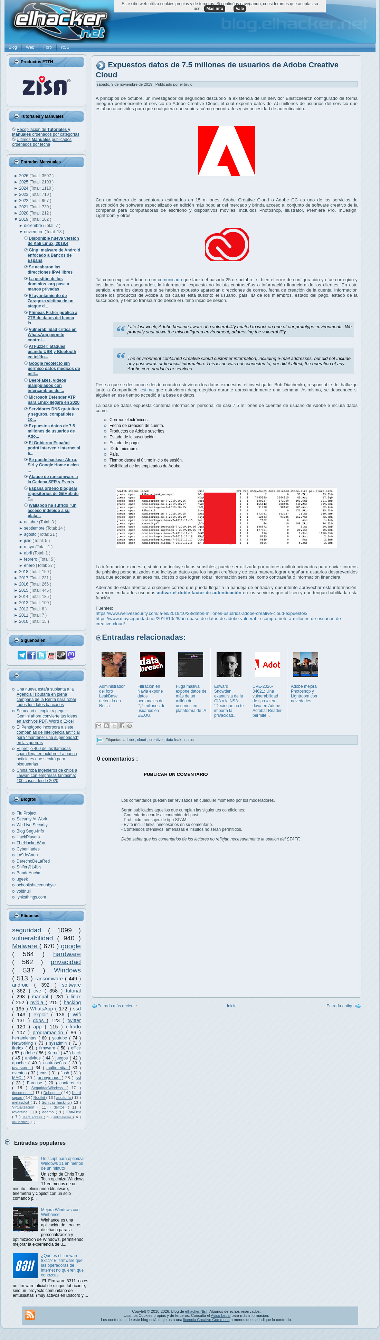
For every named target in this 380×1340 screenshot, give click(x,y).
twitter (74, 1020)
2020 (24, 213)
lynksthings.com (31, 897)
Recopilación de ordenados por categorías (45, 132)
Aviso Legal (220, 1315)
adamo (49, 1112)
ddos (40, 1020)
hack (76, 1053)
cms (44, 1073)
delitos (61, 1107)
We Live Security (32, 825)
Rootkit (40, 1097)
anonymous (50, 1077)
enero (30, 565)
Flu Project (26, 813)
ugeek (22, 879)
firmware (48, 1048)
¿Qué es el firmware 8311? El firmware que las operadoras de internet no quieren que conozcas (62, 1265)
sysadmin (59, 1043)
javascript (22, 1067)
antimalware (63, 1117)
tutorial (73, 991)
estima (148, 389)
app (39, 1026)
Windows (67, 970)
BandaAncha (28, 873)
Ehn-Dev (73, 1112)
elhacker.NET (196, 1311)
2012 (24, 609)
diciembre (33, 225)
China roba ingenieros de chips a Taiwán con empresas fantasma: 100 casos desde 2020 (47, 775)
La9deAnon (27, 855)
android (23, 985)
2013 (24, 602)
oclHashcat (20, 1122)
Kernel (54, 1053)
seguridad (30, 930)
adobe (29, 1053)
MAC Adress (33, 1117)
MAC (17, 1077)
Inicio (232, 1006)
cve (39, 991)
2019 (24, 219)
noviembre (34, 231)
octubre (31, 522)
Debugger (52, 1093)
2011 (24, 615)
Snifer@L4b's (29, 867)
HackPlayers (28, 837)
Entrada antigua (341, 1006)
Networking (23, 1043)
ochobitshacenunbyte (36, 885)
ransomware (50, 978)
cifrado (73, 1026)
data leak (174, 740)
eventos (20, 1073)
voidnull (24, 891)
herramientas (25, 1038)
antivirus (33, 1058)
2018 (24, 571)
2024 (24, 188)
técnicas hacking (56, 1102)
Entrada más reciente (117, 1006)
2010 (24, 621)
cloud (142, 740)
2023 (24, 194)
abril (28, 553)
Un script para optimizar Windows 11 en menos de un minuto (63, 1163)
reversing (20, 1112)
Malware (25, 946)
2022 (24, 200)
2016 (24, 584)
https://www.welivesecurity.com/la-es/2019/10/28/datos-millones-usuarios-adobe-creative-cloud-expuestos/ (201, 613)
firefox (19, 1048)
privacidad (66, 962)
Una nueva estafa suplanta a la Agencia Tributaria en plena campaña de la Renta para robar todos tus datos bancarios (46, 697)
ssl (78, 1077)
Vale (240, 8)
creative (156, 740)
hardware (67, 954)
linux (75, 996)
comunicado (170, 279)
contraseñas (55, 1063)
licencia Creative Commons (206, 1320)
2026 (24, 175)
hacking (72, 1002)
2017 (24, 578)
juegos (63, 1058)
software (71, 985)
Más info (214, 8)
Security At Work (32, 819)
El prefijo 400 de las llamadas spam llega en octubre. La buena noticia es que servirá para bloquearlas (47, 756)
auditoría (64, 1097)
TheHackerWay (31, 842)
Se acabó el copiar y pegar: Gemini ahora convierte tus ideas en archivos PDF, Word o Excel (47, 716)
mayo (30, 546)
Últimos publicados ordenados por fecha (42, 142)
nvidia (38, 1002)
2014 (24, 596)
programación (49, 1032)
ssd (77, 1008)
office (76, 1048)
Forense (36, 1083)
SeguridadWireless (49, 1088)
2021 (24, 207)
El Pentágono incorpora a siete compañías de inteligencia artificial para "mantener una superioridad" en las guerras (48, 735)
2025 (24, 182)
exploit (42, 1014)
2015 (24, 590)
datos (189, 740)
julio (28, 540)
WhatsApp (42, 1008)
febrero (31, 559)
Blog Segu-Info (30, 831)
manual (41, 996)
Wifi (77, 1014)
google (71, 946)
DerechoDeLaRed (33, 861)
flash (65, 1073)
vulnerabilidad (34, 938)
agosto (31, 534)
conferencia (70, 1083)
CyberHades (28, 849)
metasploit (21, 1102)
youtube (60, 1038)
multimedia (57, 1067)
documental (22, 1093)
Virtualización (24, 1107)
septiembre (35, 528)
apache (20, 1063)
